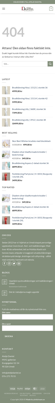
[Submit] (50, 63)
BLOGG (33, 395)
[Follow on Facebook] (4, 263)
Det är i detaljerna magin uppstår (24, 292)
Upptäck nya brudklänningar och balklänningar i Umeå (31, 282)
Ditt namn (27, 316)
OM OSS (47, 393)
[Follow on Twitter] (14, 263)
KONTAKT (24, 395)
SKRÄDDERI (37, 393)
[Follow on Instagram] (9, 263)
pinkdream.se (39, 399)
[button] (3, 8)
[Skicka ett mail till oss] (19, 263)
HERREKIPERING (11, 393)
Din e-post (27, 328)
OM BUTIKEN (25, 393)
